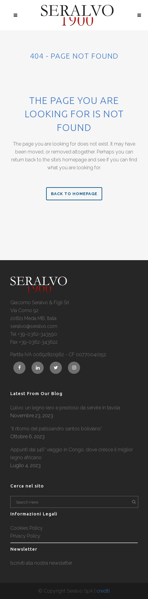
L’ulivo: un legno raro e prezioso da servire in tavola (65, 408)
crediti (103, 591)
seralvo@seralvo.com (33, 326)
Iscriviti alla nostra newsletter (41, 563)
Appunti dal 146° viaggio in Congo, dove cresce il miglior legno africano (71, 453)
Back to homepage (74, 193)
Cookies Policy (26, 528)
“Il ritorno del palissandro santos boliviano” (56, 429)
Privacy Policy (25, 536)
